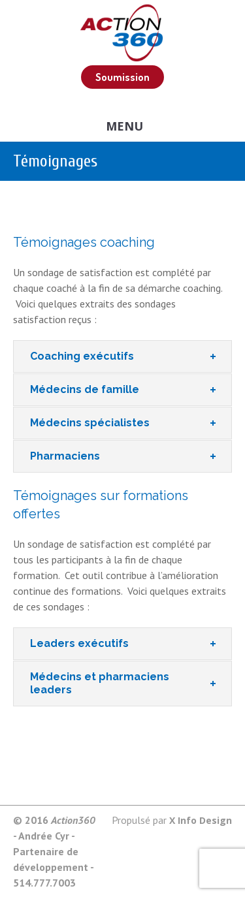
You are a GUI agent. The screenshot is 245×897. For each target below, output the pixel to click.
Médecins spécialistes (90, 423)
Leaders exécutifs (79, 643)
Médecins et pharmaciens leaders (99, 683)
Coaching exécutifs (82, 356)
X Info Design (200, 820)
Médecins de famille (84, 389)
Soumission (122, 77)
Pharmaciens (65, 456)
